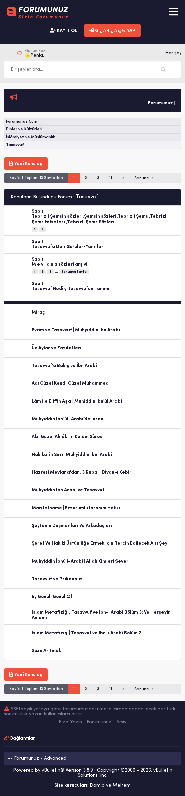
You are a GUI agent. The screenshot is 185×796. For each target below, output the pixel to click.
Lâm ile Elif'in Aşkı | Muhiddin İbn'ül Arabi (77, 401)
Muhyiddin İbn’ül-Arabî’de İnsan (67, 419)
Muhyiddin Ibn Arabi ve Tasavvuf (68, 490)
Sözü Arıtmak (46, 650)
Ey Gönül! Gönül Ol (52, 596)
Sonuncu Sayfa (74, 272)
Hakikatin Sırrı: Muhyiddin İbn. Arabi (72, 454)
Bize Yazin (70, 722)
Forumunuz (99, 722)
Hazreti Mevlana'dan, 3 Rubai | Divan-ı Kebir (81, 472)
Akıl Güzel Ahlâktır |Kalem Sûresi (68, 436)
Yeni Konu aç (25, 163)
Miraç (38, 312)
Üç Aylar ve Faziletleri (56, 348)
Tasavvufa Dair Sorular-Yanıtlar (67, 246)
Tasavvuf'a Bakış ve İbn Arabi (64, 365)
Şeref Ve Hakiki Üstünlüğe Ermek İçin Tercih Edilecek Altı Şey (99, 543)
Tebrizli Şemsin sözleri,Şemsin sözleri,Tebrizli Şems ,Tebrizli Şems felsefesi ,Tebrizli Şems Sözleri (100, 219)
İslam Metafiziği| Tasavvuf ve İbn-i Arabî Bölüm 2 (86, 633)
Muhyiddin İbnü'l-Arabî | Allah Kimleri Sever (80, 561)
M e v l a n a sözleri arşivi (59, 264)
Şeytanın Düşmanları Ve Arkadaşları (72, 525)
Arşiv (121, 722)
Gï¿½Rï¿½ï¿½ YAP (112, 30)
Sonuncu (143, 178)
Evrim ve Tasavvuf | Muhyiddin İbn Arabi (76, 330)
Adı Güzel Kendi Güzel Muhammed (70, 383)
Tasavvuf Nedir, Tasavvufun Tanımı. (71, 288)
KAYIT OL (63, 30)
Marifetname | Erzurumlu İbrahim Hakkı (76, 508)
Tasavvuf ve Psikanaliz (57, 579)
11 (110, 178)
